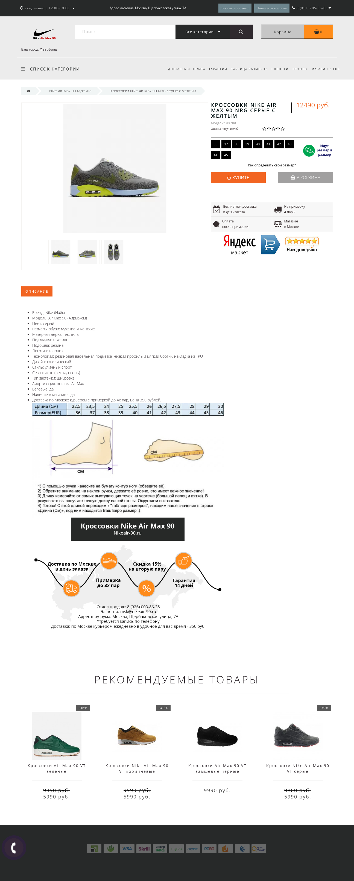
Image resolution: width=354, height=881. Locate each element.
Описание (36, 291)
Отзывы (299, 69)
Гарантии (215, 69)
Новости (278, 69)
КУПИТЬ (240, 177)
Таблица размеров (247, 69)
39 (247, 144)
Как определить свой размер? (272, 165)
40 (258, 144)
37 (226, 144)
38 (237, 144)
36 (216, 144)
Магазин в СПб (326, 69)
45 (226, 155)
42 (279, 144)
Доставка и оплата (182, 69)
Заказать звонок (235, 8)
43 (290, 144)
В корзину (305, 178)
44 (216, 155)
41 (268, 144)
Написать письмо (271, 8)
